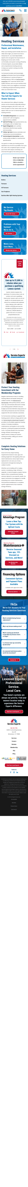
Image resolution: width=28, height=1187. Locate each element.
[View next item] (18, 349)
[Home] (8, 10)
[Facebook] (10, 772)
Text (7, 332)
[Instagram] (14, 772)
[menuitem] (3, 180)
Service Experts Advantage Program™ (14, 420)
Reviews (14, 744)
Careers (14, 741)
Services (14, 738)
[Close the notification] (25, 3)
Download (21, 332)
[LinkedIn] (17, 772)
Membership (14, 747)
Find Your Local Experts (14, 711)
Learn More (19, 6)
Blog (14, 754)
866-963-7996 (14, 728)
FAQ (14, 750)
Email (13, 332)
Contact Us (14, 660)
